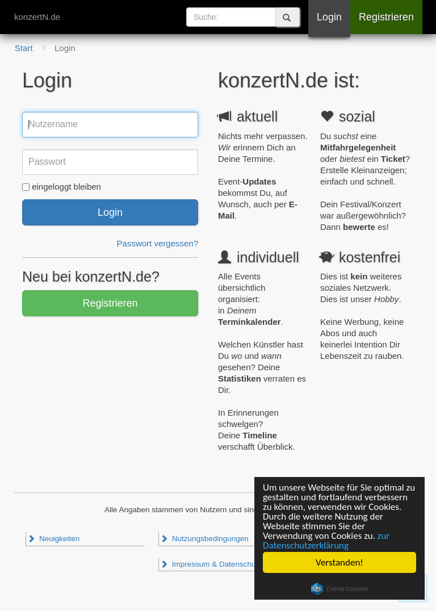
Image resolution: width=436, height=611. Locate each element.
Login (329, 17)
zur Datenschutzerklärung (326, 540)
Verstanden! (339, 562)
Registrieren (386, 17)
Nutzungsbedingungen (204, 538)
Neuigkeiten (53, 538)
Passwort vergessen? (157, 243)
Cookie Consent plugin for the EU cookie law (339, 589)
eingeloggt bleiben (66, 186)
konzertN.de (37, 17)
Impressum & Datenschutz (211, 564)
